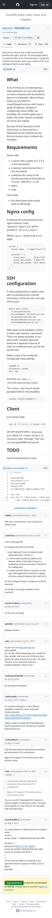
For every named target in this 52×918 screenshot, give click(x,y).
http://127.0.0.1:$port (25, 846)
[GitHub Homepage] (17, 910)
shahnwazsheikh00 (14, 675)
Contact (22, 904)
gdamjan (7, 28)
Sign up (44, 4)
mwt (7, 771)
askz (7, 641)
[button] (38, 38)
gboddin (9, 624)
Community (41, 901)
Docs (14, 904)
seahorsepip (11, 696)
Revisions (23, 44)
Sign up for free (14, 883)
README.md (22, 28)
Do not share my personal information (26, 906)
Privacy (16, 901)
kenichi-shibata (12, 603)
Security (24, 901)
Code (7, 44)
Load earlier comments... (26, 508)
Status (32, 901)
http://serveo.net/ (27, 647)
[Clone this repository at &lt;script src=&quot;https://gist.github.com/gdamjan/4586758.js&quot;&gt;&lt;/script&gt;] (24, 38)
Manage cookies (33, 904)
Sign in (33, 4)
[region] (26, 268)
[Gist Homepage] (17, 4)
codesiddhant (11, 739)
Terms (8, 901)
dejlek (8, 515)
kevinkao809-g (12, 819)
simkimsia (10, 535)
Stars (42, 44)
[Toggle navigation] (4, 4)
